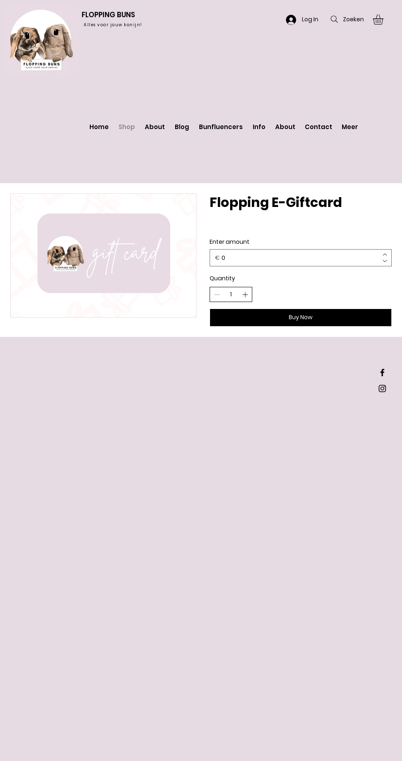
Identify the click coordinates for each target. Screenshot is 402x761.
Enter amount (229, 242)
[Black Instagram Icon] (382, 388)
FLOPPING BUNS (108, 15)
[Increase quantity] (245, 294)
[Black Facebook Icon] (382, 372)
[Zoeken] (346, 19)
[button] (384, 19)
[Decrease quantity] (216, 294)
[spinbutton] (231, 295)
